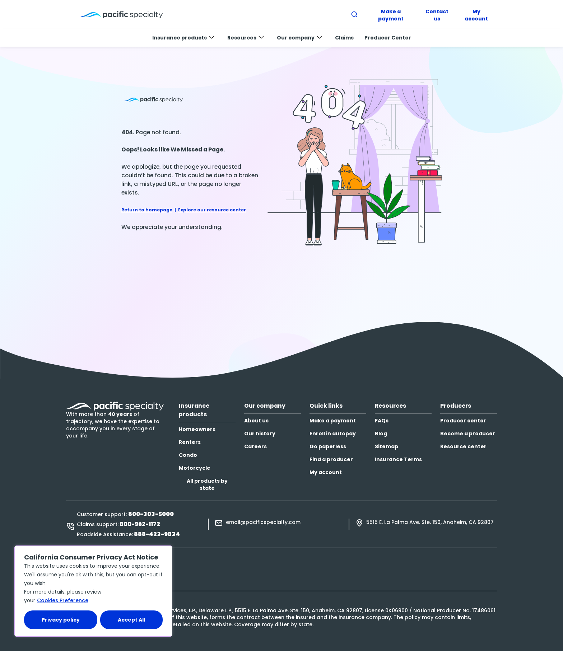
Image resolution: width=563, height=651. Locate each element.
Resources (245, 37)
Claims (344, 37)
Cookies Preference (62, 600)
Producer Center (387, 37)
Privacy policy (61, 619)
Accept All (131, 619)
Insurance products (183, 37)
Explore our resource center (212, 210)
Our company (299, 37)
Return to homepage (146, 210)
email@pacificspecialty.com (263, 522)
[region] (93, 591)
